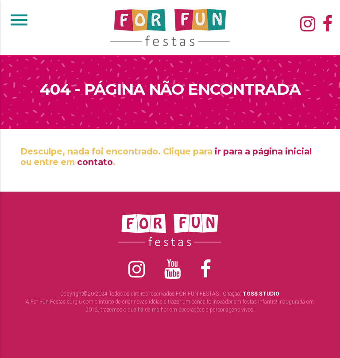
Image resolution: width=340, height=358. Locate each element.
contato (95, 162)
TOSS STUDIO (261, 293)
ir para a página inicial (263, 151)
